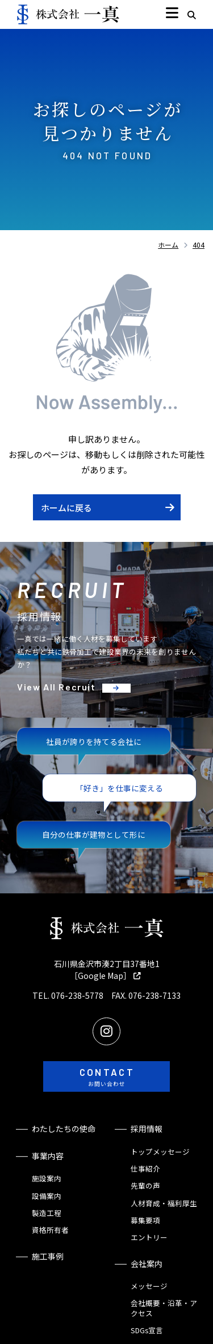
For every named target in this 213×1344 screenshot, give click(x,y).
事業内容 (48, 1155)
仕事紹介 (145, 1168)
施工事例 (48, 1256)
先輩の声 (145, 1185)
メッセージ (149, 1286)
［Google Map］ (100, 975)
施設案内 (46, 1178)
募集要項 (145, 1220)
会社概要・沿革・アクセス (164, 1308)
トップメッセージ (160, 1151)
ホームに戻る (66, 508)
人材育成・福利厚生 (164, 1203)
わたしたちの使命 (63, 1128)
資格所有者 (50, 1229)
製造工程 (46, 1212)
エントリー (149, 1237)
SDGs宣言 (147, 1330)
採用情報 (146, 1128)
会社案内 (146, 1263)
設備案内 (46, 1195)
